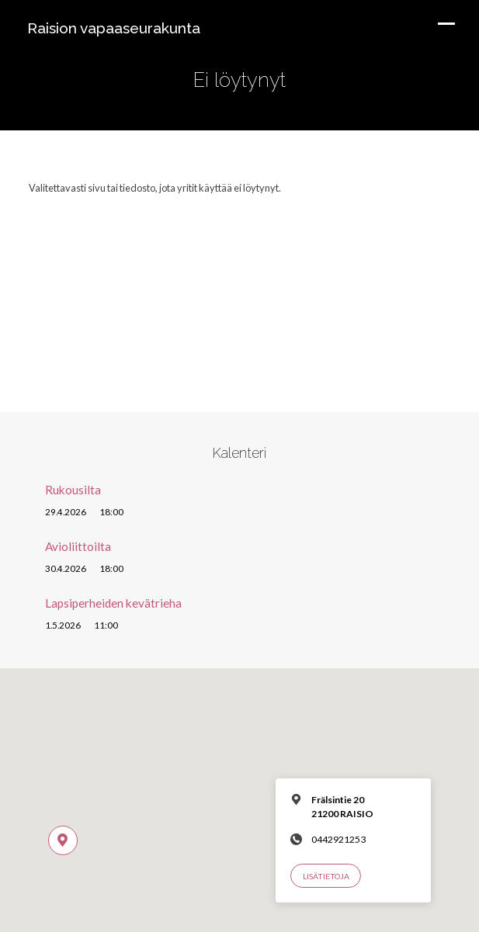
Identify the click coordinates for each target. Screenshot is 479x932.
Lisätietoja (326, 876)
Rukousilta (73, 490)
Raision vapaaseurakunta (113, 27)
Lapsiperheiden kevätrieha (113, 603)
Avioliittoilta (78, 546)
